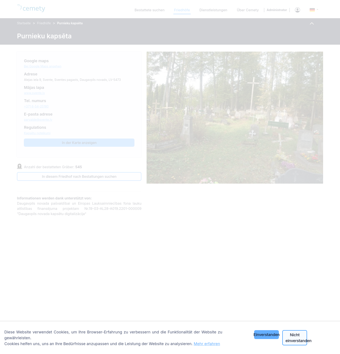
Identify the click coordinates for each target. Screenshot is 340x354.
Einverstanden (266, 334)
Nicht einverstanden (296, 338)
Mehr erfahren (207, 343)
